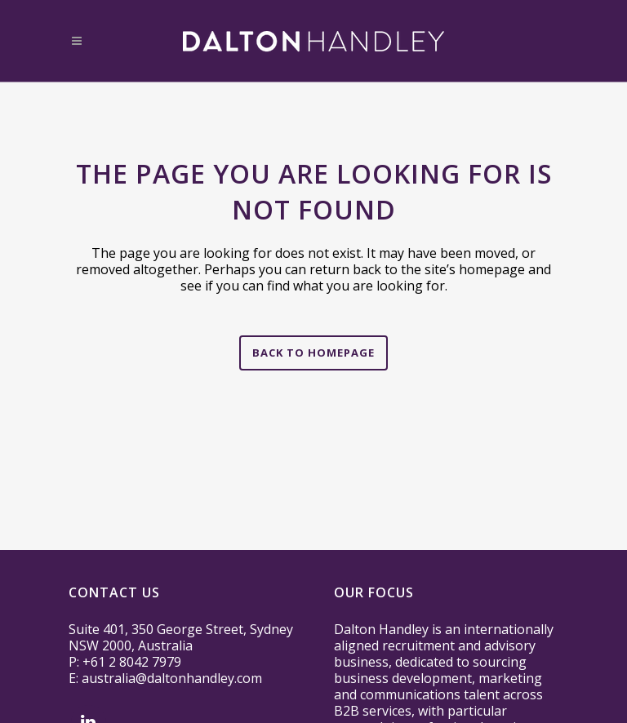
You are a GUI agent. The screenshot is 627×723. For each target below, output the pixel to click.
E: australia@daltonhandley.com (165, 678)
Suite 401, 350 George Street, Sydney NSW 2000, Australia (181, 637)
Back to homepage (313, 352)
